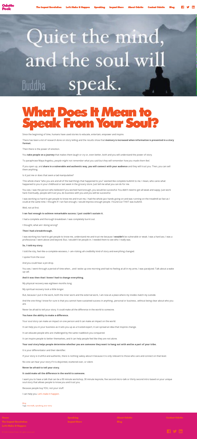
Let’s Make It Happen (78, 7)
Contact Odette (156, 7)
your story (48, 405)
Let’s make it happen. (48, 393)
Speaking (99, 7)
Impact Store (116, 7)
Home (5, 417)
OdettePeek (8, 7)
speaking (39, 405)
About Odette (135, 7)
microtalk (30, 405)
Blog (171, 7)
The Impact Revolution (48, 7)
